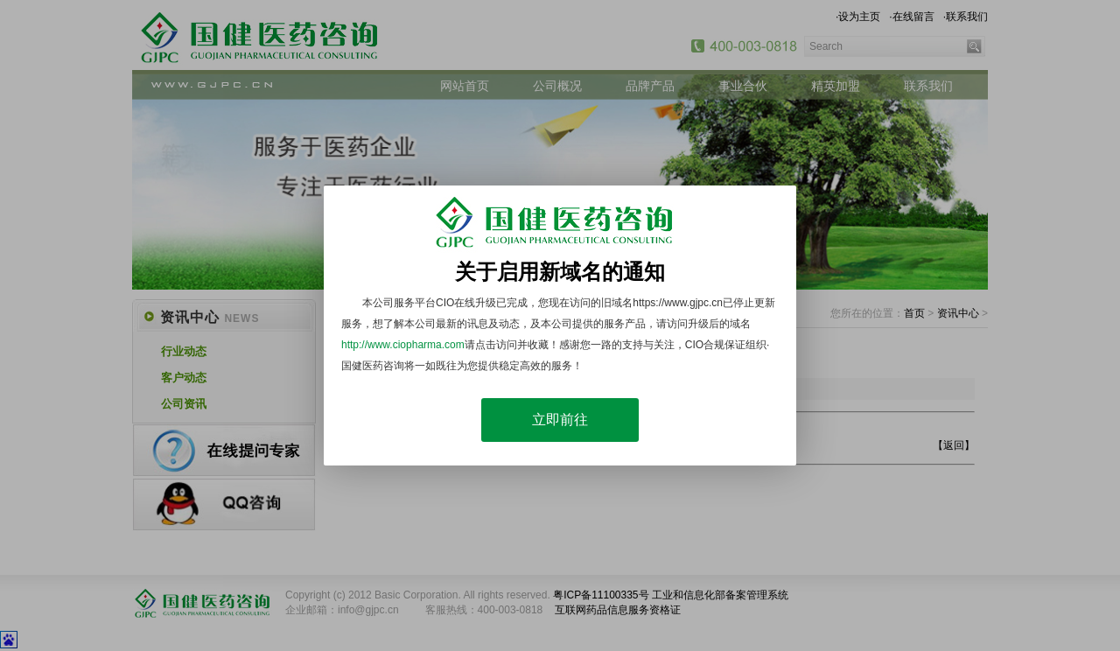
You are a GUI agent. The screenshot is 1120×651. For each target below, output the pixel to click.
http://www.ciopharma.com (403, 345)
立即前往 (560, 419)
